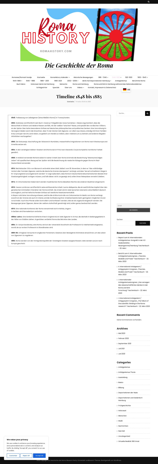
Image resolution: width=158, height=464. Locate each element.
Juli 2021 (121, 348)
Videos (79, 87)
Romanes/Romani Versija (22, 77)
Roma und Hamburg (80, 84)
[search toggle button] (148, 2)
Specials (56, 87)
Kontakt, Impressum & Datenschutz (102, 87)
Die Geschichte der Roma (79, 65)
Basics (120, 382)
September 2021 (124, 343)
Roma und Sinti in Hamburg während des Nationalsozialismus (117, 84)
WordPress (117, 460)
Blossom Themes (94, 460)
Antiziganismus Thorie (126, 372)
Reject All (26, 456)
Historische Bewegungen (83, 77)
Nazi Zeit (121, 431)
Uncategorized (124, 436)
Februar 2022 (123, 338)
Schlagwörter (41, 87)
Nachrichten (123, 426)
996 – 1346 (102, 77)
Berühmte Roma (138, 81)
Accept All (39, 456)
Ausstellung (122, 377)
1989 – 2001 (44, 81)
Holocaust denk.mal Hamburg (42, 84)
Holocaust (122, 410)
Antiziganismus (121, 81)
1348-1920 (116, 77)
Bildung (121, 387)
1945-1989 (17, 81)
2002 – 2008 (72, 81)
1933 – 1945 (142, 77)
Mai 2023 (121, 333)
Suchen (120, 219)
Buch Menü (21, 84)
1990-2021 (58, 81)
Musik (120, 421)
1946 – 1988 (30, 81)
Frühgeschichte (124, 405)
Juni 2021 (121, 354)
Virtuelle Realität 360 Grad (128, 441)
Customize (13, 456)
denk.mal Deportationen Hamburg (96, 81)
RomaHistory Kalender (59, 77)
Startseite (41, 77)
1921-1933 (128, 77)
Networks (63, 84)
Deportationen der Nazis (128, 392)
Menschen (122, 416)
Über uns (68, 87)
